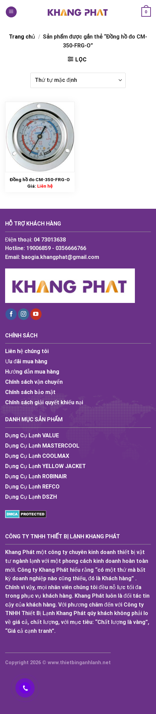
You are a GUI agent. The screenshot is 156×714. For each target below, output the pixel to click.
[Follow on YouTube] (36, 314)
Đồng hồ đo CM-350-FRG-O (40, 179)
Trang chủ (22, 36)
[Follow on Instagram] (23, 314)
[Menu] (11, 12)
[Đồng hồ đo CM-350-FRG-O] (39, 137)
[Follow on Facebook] (11, 314)
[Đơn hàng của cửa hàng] (77, 80)
